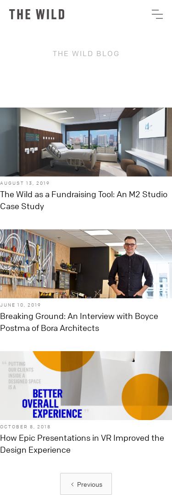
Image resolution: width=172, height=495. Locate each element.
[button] (157, 14)
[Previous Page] (86, 484)
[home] (36, 14)
